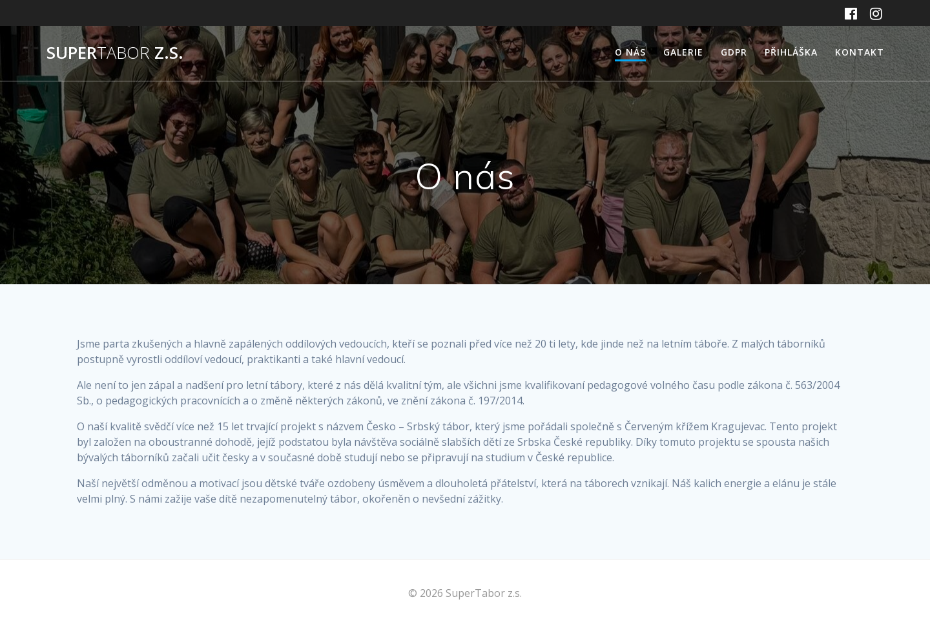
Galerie (683, 52)
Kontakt (859, 52)
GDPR (734, 52)
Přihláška (791, 52)
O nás (630, 52)
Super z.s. (114, 53)
